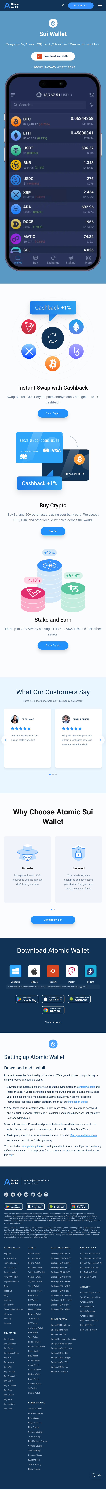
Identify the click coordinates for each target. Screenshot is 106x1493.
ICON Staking (34, 1460)
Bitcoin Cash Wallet (36, 1346)
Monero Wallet (34, 1258)
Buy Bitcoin (9, 1339)
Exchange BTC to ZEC (60, 1309)
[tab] (50, 774)
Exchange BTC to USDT (61, 1277)
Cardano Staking (35, 1455)
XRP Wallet (33, 1300)
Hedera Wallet (34, 1342)
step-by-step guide (30, 1146)
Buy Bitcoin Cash (11, 1353)
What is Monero (87, 1306)
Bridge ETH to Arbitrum (61, 1325)
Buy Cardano (9, 1404)
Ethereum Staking (35, 1413)
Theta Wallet (33, 1286)
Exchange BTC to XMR (60, 1263)
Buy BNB (8, 1367)
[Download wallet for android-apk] (79, 999)
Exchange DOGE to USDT (61, 1300)
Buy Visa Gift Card (88, 1277)
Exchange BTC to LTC (60, 1291)
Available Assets (35, 1409)
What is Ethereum (87, 1311)
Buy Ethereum (10, 1344)
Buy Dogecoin (10, 1376)
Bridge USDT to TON (59, 1362)
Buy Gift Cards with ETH (90, 1258)
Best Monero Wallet (88, 1330)
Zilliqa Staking (34, 1450)
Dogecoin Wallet (35, 1291)
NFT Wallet (33, 1323)
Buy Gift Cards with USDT (91, 1263)
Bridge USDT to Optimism (62, 1348)
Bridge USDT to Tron (59, 1367)
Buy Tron (8, 1390)
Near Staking (33, 1427)
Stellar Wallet (34, 1351)
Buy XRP (7, 1357)
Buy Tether (8, 1348)
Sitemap (7, 1319)
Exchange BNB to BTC (60, 1272)
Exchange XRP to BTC (60, 1268)
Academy (8, 1300)
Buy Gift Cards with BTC (90, 1254)
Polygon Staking (35, 1423)
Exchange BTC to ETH (60, 1254)
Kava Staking (33, 1418)
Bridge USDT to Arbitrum (61, 1344)
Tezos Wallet (33, 1319)
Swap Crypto (53, 413)
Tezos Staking (34, 1437)
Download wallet (53, 919)
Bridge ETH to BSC (59, 1334)
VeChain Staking (35, 1446)
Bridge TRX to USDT (59, 1371)
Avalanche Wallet (35, 1328)
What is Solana (86, 1302)
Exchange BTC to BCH (60, 1305)
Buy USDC (8, 1381)
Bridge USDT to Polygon (61, 1357)
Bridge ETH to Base (59, 1330)
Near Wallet (33, 1295)
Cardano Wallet (34, 1277)
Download (80, 5)
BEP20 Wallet (34, 1360)
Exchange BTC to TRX (60, 1286)
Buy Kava (8, 1399)
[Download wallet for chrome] (53, 1010)
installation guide (77, 1101)
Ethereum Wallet (35, 1268)
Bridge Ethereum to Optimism (63, 1339)
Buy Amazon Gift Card (89, 1268)
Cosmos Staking (35, 1432)
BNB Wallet (33, 1332)
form (11, 1154)
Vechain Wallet (34, 1370)
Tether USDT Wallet (36, 1272)
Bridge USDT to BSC (59, 1353)
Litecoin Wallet (34, 1309)
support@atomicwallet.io (36, 1180)
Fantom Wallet (34, 1305)
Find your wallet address (83, 1135)
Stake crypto (53, 645)
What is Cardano (87, 1316)
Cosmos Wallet (34, 1384)
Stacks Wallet (34, 1393)
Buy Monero (9, 1362)
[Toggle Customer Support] (96, 1475)
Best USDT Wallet (87, 1325)
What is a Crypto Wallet (90, 1293)
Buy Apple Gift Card (88, 1272)
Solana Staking (34, 1464)
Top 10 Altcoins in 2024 (90, 1297)
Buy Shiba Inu (10, 1385)
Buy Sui (53, 531)
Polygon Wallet (34, 1314)
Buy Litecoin (9, 1371)
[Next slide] (100, 740)
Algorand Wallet (35, 1281)
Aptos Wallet (33, 1365)
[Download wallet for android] (27, 999)
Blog (6, 1295)
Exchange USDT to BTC (61, 1258)
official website (86, 1086)
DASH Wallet (33, 1379)
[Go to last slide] (5, 740)
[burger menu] (100, 5)
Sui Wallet (32, 1388)
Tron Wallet (33, 1337)
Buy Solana (9, 1395)
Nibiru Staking (34, 1469)
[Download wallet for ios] (53, 999)
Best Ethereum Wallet (89, 1320)
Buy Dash (8, 1409)
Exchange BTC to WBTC (61, 1295)
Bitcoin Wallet (34, 1254)
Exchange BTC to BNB (60, 1281)
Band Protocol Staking (37, 1441)
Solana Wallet (34, 1263)
